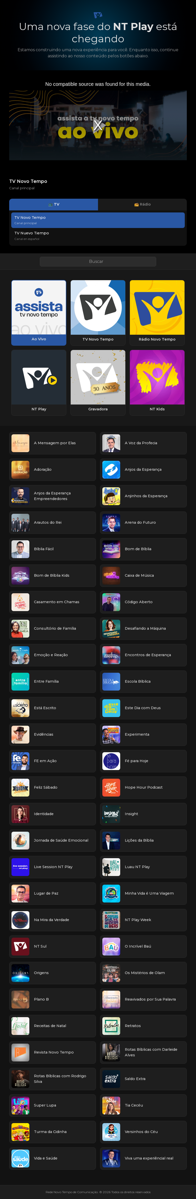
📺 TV (53, 204)
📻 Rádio (142, 204)
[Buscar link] (98, 261)
